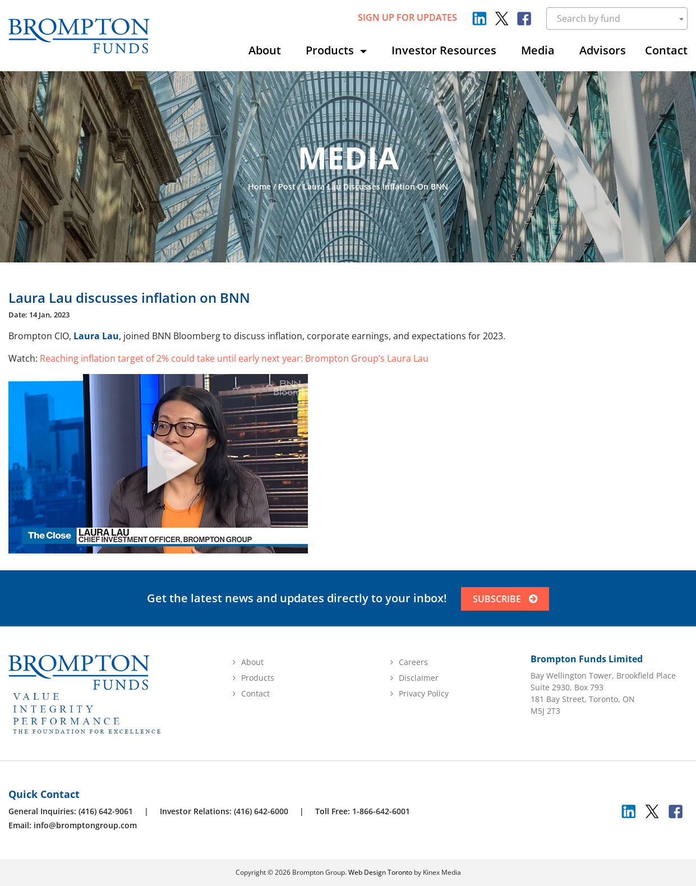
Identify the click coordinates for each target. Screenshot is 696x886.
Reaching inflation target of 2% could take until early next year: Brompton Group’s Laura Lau (234, 358)
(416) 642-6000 (261, 811)
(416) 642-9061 (106, 811)
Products (331, 50)
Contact (666, 50)
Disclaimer (419, 677)
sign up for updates (407, 17)
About (264, 50)
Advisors (602, 50)
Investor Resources (443, 50)
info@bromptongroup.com (85, 825)
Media (538, 50)
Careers (413, 662)
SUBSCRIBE (505, 599)
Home (259, 186)
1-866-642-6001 (381, 811)
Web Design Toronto (380, 872)
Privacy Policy (424, 693)
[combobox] (617, 18)
